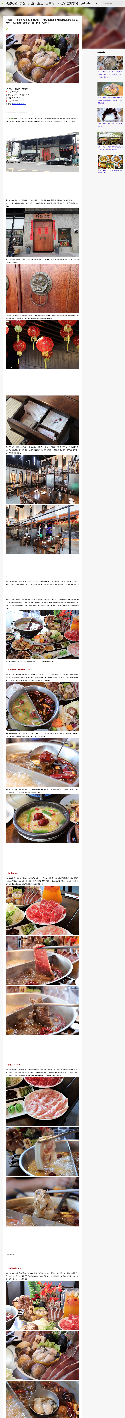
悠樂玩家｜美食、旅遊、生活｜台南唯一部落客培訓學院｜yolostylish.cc (52, 3)
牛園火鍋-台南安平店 (19, 104)
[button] (7, 29)
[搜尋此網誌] (114, 3)
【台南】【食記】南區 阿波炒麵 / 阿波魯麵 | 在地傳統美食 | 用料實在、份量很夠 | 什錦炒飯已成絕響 (109, 100)
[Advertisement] (42, 186)
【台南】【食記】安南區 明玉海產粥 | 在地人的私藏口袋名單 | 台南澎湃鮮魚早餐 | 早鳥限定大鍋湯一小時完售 (110, 74)
